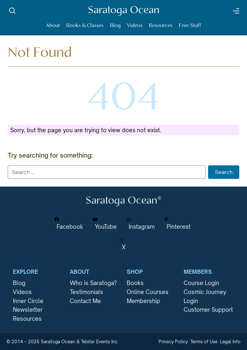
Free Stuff (190, 25)
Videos (134, 25)
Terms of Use (203, 341)
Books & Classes (85, 25)
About (53, 25)
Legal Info (230, 341)
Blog (115, 25)
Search (224, 172)
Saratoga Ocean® (123, 201)
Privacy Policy (173, 341)
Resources (160, 25)
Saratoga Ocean (124, 10)
